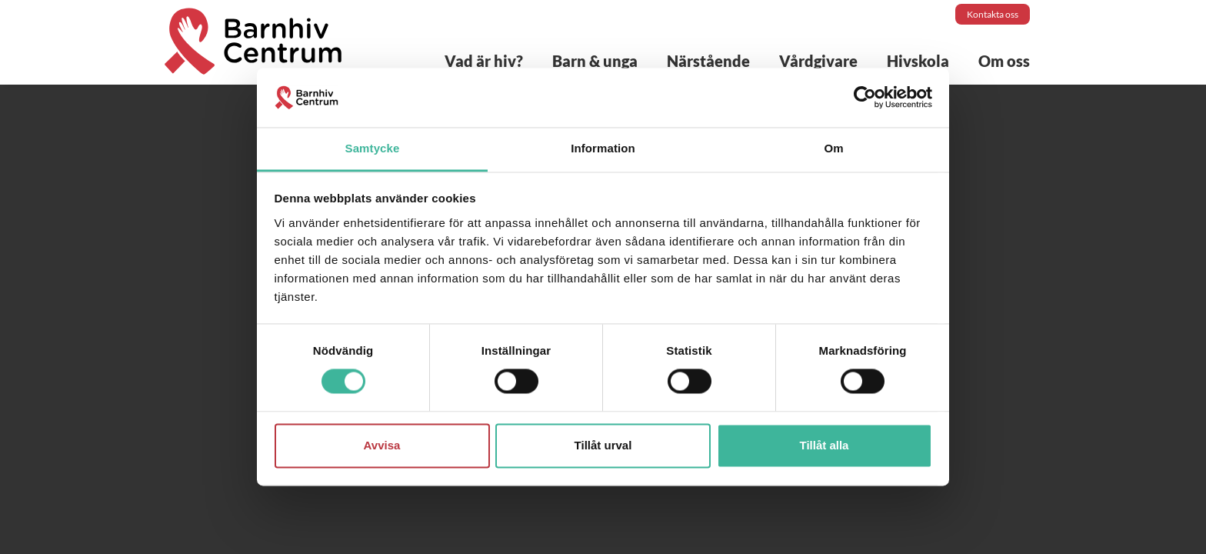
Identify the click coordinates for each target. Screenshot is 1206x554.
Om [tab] (833, 148)
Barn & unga (595, 61)
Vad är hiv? (484, 61)
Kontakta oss (992, 14)
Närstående (708, 61)
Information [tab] (603, 148)
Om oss (1004, 61)
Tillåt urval (603, 445)
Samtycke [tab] (372, 148)
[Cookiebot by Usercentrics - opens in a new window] (865, 97)
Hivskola (918, 61)
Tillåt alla (824, 445)
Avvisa (382, 445)
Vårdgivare (818, 61)
